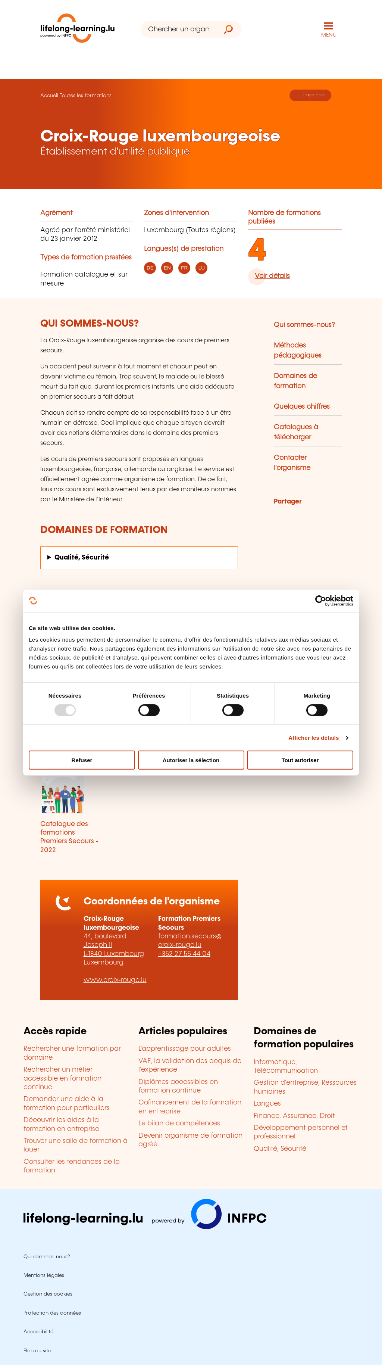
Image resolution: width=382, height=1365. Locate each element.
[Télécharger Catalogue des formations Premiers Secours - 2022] (70, 786)
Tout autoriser (300, 760)
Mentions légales (44, 1275)
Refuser (82, 760)
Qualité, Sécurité (81, 557)
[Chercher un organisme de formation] (178, 29)
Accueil (49, 95)
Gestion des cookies (48, 1294)
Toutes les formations (86, 95)
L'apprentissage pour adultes (184, 1048)
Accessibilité (38, 1331)
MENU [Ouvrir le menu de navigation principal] (328, 35)
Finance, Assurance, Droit (294, 1116)
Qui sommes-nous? (304, 325)
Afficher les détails (313, 737)
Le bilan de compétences (179, 1123)
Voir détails (272, 276)
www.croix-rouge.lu (115, 980)
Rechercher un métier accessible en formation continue (62, 1078)
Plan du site (37, 1350)
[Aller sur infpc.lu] (145, 1227)
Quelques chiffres (302, 406)
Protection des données (52, 1313)
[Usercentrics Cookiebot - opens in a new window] (320, 600)
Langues (267, 1103)
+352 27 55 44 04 (184, 954)
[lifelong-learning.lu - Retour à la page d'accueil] (77, 29)
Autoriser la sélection (191, 760)
